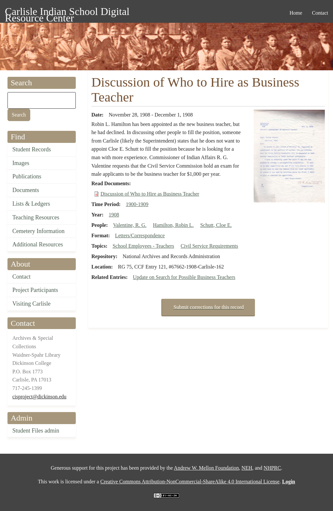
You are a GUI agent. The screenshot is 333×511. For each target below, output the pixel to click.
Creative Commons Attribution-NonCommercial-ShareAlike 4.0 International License (189, 481)
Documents (25, 190)
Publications (26, 176)
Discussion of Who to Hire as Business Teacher (149, 194)
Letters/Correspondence (140, 235)
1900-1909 (137, 204)
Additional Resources (37, 244)
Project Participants (35, 290)
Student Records (31, 149)
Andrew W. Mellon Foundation (206, 468)
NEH (247, 468)
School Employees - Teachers (143, 246)
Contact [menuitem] (320, 13)
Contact (21, 276)
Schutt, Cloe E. (216, 225)
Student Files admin (35, 430)
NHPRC (272, 468)
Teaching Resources (35, 217)
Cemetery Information (38, 231)
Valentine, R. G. (130, 225)
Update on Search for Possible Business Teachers (184, 277)
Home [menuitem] (295, 13)
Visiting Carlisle (31, 303)
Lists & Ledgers (31, 203)
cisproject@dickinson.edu (39, 396)
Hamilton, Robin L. (173, 225)
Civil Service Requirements (209, 246)
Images (20, 163)
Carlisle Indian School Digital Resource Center (67, 13)
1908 (114, 214)
